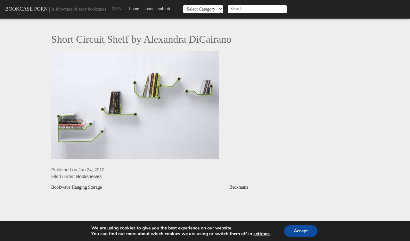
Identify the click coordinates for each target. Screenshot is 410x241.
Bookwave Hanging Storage (76, 187)
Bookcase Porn (26, 9)
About (148, 8)
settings (261, 234)
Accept (301, 231)
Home (134, 8)
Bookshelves (89, 176)
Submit (164, 8)
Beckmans (238, 187)
